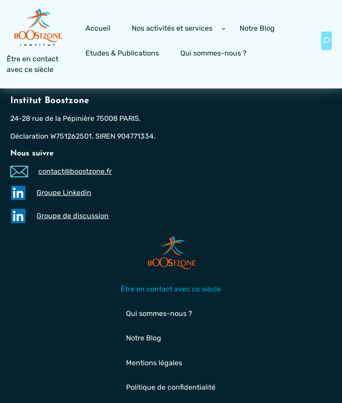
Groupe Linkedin (64, 192)
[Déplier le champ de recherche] (326, 41)
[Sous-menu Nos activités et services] (223, 28)
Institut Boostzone (49, 100)
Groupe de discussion (73, 215)
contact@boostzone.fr (75, 171)
